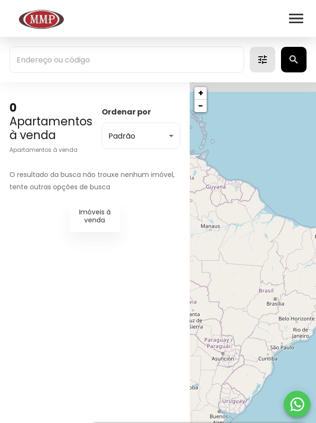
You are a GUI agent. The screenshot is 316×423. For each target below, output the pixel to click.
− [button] (200, 106)
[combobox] (126, 59)
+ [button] (200, 93)
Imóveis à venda (95, 216)
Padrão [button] (121, 136)
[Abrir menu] (296, 18)
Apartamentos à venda (43, 150)
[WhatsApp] (297, 404)
